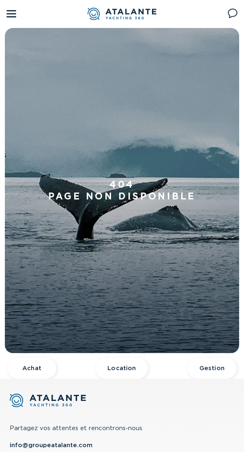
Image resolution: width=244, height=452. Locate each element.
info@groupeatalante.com (51, 445)
